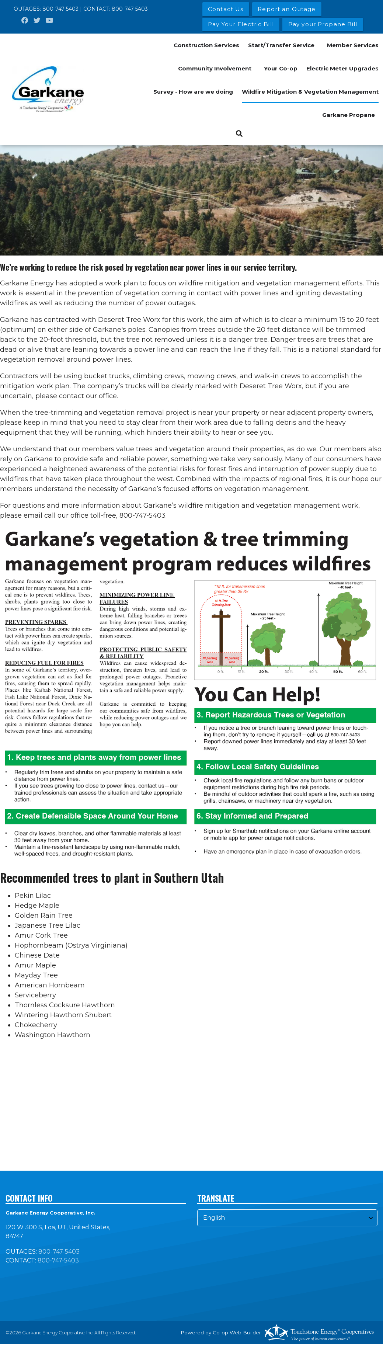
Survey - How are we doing (193, 91)
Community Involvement (214, 68)
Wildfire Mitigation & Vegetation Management (310, 91)
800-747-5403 (60, 9)
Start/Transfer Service (281, 45)
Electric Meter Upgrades (342, 68)
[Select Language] (287, 1217)
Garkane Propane (348, 114)
